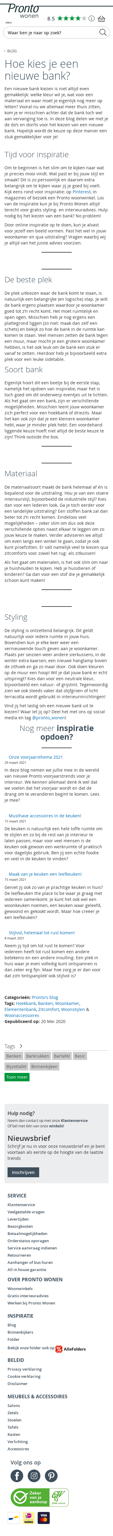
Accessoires (18, 1449)
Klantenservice (74, 1120)
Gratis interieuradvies (28, 1295)
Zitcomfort (48, 1009)
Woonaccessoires (22, 1015)
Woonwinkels (20, 1288)
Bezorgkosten (20, 1226)
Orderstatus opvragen (28, 1240)
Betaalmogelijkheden (27, 1233)
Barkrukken (37, 1056)
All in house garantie (27, 1269)
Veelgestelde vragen (26, 1212)
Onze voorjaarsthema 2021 (36, 757)
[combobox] (56, 32)
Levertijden (18, 1219)
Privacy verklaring (25, 1369)
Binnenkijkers (20, 1332)
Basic (80, 1056)
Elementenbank (20, 1009)
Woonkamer (67, 1003)
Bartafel (62, 1056)
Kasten (14, 1434)
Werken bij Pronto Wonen (31, 1303)
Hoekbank (26, 1003)
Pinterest (82, 192)
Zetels (13, 1412)
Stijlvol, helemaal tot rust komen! (42, 932)
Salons (14, 1405)
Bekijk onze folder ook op (47, 1347)
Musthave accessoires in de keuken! (45, 816)
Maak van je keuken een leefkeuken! (45, 874)
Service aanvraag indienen (32, 1248)
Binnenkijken (44, 1066)
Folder (14, 1339)
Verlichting (18, 1441)
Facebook (17, 1476)
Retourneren (19, 1255)
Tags (10, 1046)
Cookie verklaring (24, 1376)
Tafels (13, 1427)
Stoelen (14, 1420)
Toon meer (17, 1077)
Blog (12, 50)
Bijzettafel (16, 1066)
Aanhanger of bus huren (30, 1262)
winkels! (56, 1126)
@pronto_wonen (48, 717)
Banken (45, 1003)
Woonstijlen (73, 1009)
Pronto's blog (45, 997)
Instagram (34, 1476)
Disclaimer (18, 1383)
